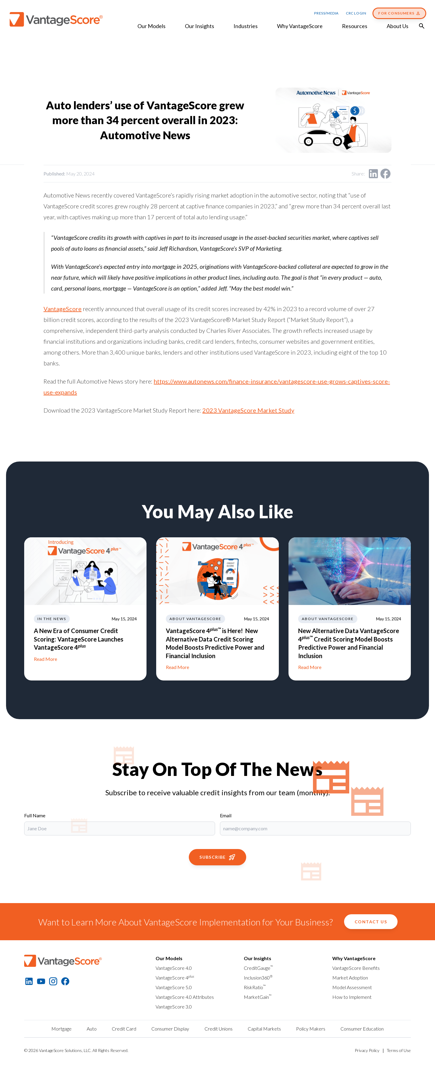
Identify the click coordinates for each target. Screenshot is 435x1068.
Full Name (34, 815)
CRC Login (356, 13)
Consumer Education (362, 1028)
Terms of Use (399, 1050)
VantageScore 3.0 (174, 1006)
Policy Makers (310, 1028)
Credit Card (124, 1028)
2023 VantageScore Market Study (248, 410)
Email (225, 815)
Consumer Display (170, 1028)
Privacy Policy (367, 1050)
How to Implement (352, 997)
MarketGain (258, 997)
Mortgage (61, 1028)
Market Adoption (350, 977)
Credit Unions (219, 1028)
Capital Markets (264, 1028)
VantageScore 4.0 (174, 968)
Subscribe (217, 857)
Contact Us (371, 921)
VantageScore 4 (175, 977)
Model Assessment (352, 987)
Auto (92, 1028)
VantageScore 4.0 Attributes (185, 997)
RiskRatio (255, 987)
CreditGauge (258, 968)
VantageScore (63, 308)
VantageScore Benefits (356, 968)
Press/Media (326, 13)
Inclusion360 (258, 977)
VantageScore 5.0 (174, 987)
